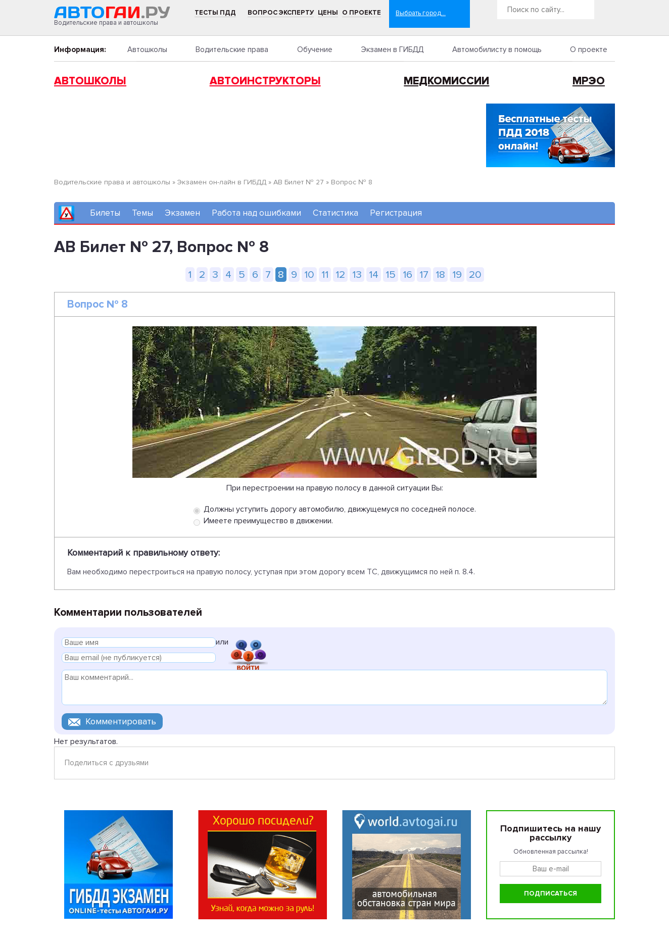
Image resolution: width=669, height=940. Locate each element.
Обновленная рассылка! (550, 852)
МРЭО (588, 81)
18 (440, 274)
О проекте (361, 13)
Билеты (105, 213)
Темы (142, 213)
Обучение (314, 49)
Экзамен (182, 213)
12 (340, 274)
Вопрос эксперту (281, 13)
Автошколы (147, 49)
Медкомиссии (446, 81)
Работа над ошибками (256, 213)
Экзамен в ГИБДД (392, 49)
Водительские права (232, 49)
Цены (328, 13)
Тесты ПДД (215, 13)
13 (357, 274)
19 (457, 274)
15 (391, 274)
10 (309, 274)
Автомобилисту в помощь (497, 49)
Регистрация (396, 213)
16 (407, 274)
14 (373, 274)
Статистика (335, 213)
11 (324, 274)
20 (475, 274)
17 (423, 274)
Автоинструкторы (265, 81)
